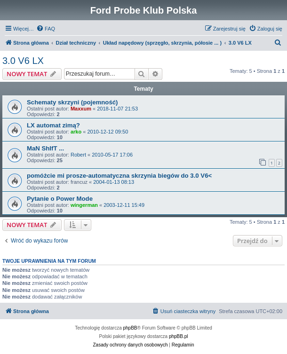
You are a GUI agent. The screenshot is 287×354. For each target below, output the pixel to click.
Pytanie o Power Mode (60, 198)
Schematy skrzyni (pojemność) (72, 102)
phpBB (130, 327)
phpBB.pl (178, 336)
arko (76, 131)
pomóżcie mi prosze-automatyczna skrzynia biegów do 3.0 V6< (119, 175)
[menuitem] (45, 28)
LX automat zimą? (53, 125)
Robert (78, 154)
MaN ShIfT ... (45, 148)
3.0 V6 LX (23, 60)
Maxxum (81, 108)
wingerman (84, 205)
